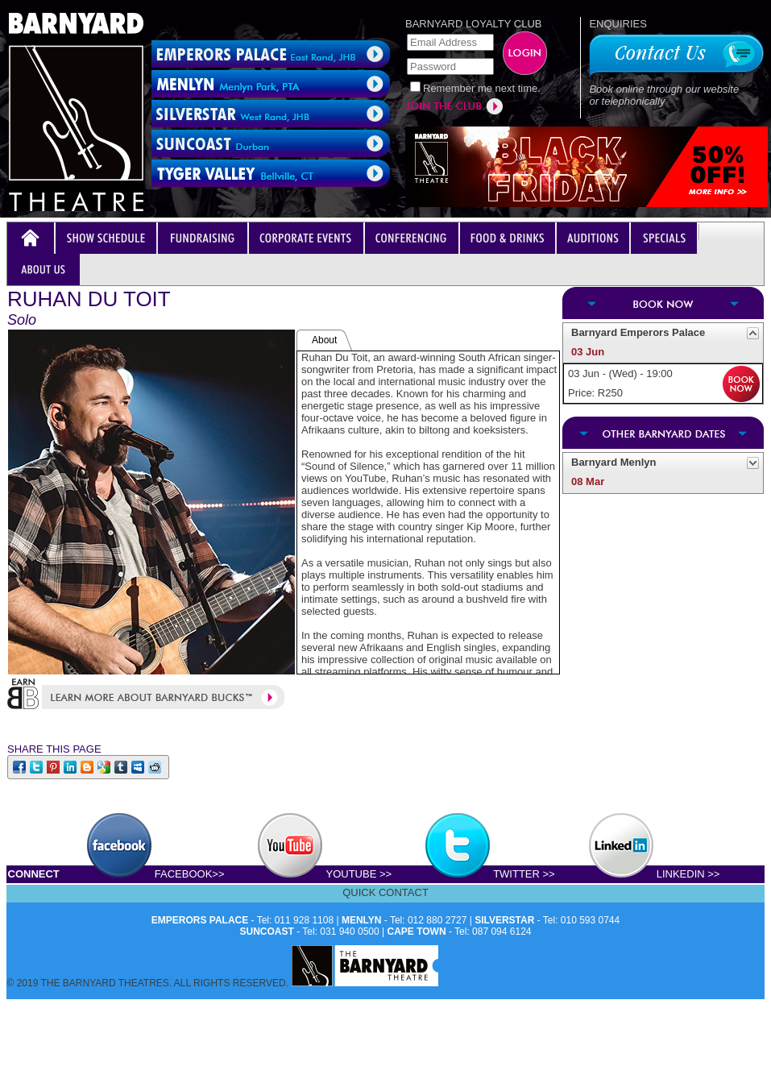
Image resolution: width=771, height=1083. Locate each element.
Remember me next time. (482, 88)
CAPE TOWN (417, 931)
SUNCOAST (267, 931)
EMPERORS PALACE (199, 920)
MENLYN (362, 920)
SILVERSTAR (504, 920)
